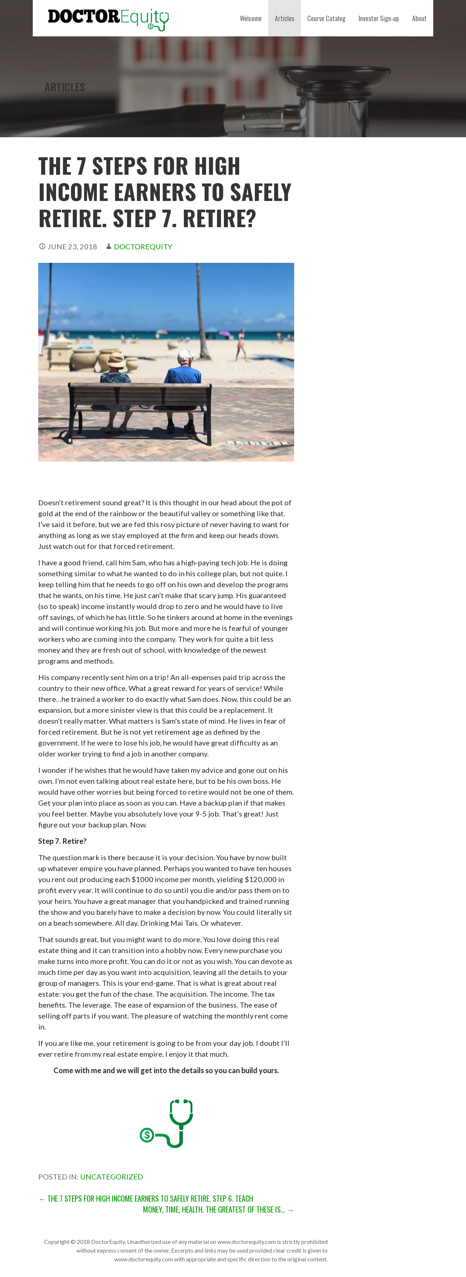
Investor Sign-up (379, 18)
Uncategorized (111, 1176)
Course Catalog (326, 18)
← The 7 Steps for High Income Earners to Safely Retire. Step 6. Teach (145, 1198)
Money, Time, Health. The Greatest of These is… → (218, 1209)
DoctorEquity (143, 246)
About (419, 18)
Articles (284, 18)
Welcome (251, 18)
